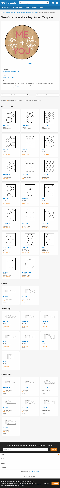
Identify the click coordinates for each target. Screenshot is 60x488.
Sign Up (54, 449)
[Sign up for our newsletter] (25, 449)
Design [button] (3, 458)
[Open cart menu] (57, 3)
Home (2, 12)
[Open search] (47, 3)
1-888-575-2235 (35, 471)
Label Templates (9, 12)
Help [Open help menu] (42, 7)
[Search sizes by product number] (15, 95)
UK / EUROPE (31, 476)
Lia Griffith (30, 63)
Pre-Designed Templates (19, 12)
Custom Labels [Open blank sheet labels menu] (18, 7)
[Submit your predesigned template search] (27, 95)
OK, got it (55, 483)
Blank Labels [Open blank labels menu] (6, 7)
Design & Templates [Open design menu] (32, 7)
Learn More (46, 483)
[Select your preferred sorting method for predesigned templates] (47, 95)
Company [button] (3, 467)
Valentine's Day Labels (31, 12)
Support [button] (3, 463)
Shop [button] (2, 454)
